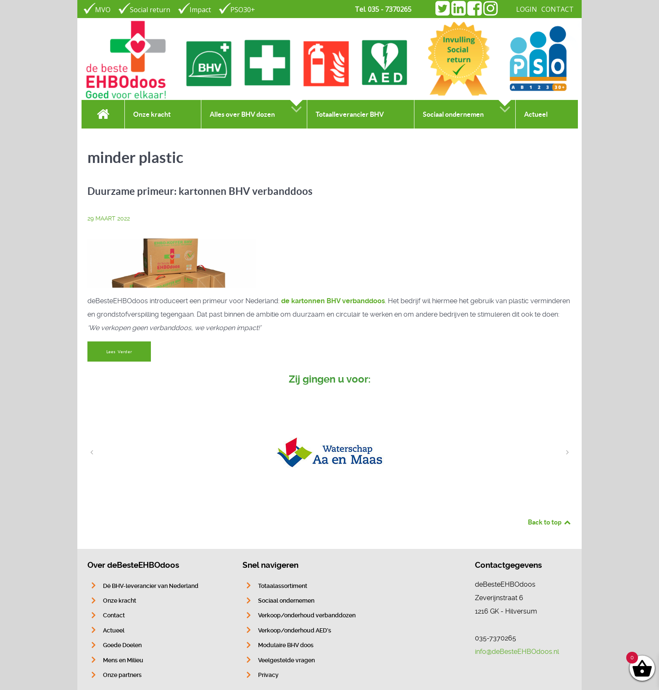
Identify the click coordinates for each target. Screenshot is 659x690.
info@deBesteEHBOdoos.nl (517, 652)
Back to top (550, 522)
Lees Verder (119, 351)
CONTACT (557, 9)
